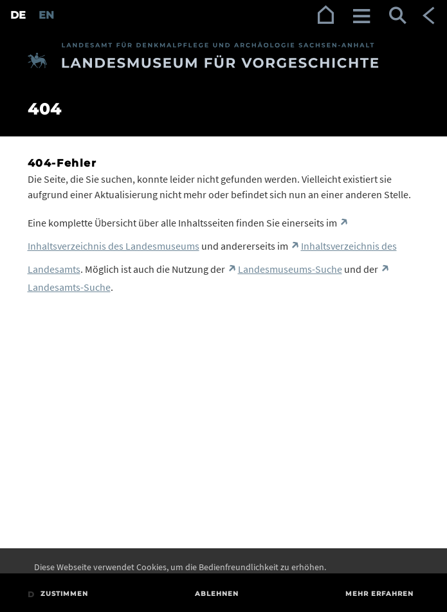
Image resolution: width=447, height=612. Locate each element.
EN (46, 15)
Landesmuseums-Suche (290, 269)
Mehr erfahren (379, 593)
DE (18, 15)
